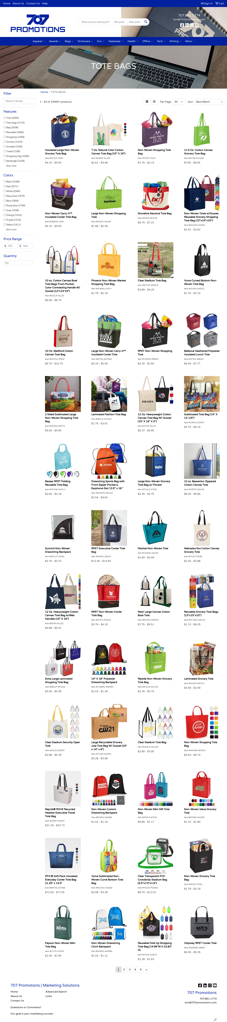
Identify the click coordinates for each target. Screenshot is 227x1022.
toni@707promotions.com (189, 19)
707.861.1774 (189, 16)
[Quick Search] (95, 22)
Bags (69, 41)
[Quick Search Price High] (135, 22)
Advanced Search (56, 991)
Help (45, 3)
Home (6, 3)
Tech (161, 41)
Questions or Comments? (25, 1007)
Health (133, 41)
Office (147, 41)
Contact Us (33, 3)
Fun (100, 41)
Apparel (39, 41)
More (189, 41)
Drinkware (85, 41)
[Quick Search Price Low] (120, 22)
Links (48, 996)
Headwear (115, 41)
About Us (18, 3)
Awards (55, 41)
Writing (175, 41)
